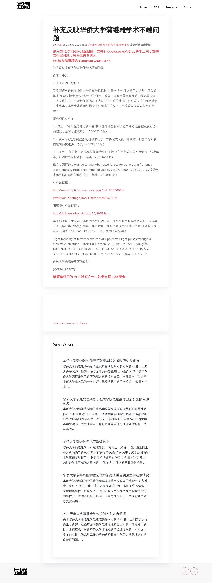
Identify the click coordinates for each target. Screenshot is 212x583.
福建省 (101, 44)
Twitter (187, 7)
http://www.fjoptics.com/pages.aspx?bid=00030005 (88, 190)
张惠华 (120, 44)
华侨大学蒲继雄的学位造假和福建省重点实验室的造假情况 (106, 475)
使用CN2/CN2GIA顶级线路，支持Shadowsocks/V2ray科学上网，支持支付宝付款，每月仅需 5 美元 (106, 53)
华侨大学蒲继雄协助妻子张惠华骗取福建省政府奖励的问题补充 (106, 401)
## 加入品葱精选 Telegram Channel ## (82, 61)
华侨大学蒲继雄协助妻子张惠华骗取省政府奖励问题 (101, 361)
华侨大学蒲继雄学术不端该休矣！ (88, 442)
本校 (126, 44)
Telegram (171, 7)
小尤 (58, 44)
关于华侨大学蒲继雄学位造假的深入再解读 (94, 513)
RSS (156, 7)
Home (143, 7)
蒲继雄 (93, 44)
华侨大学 (110, 44)
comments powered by (70, 323)
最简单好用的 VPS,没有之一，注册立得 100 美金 (89, 277)
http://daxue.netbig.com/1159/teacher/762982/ (85, 198)
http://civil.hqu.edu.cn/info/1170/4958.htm (81, 213)
